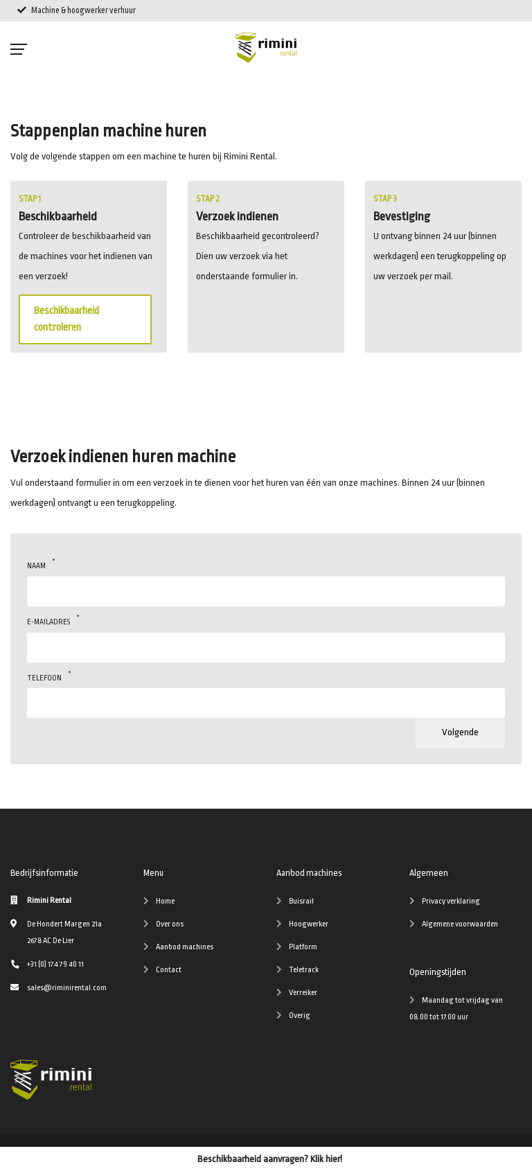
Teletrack (304, 969)
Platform (303, 946)
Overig (299, 1015)
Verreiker (303, 992)
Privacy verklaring (451, 901)
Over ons (170, 924)
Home (165, 901)
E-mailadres (48, 619)
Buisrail (301, 901)
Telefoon (44, 676)
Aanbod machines (184, 946)
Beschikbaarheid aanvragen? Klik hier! (269, 1159)
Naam (36, 563)
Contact (168, 969)
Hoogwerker (308, 924)
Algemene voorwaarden (460, 924)
